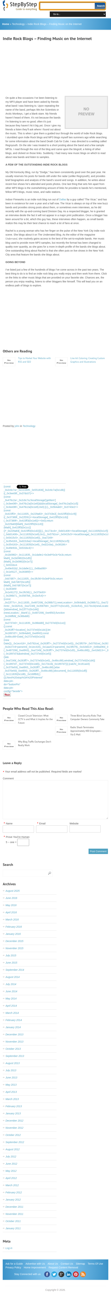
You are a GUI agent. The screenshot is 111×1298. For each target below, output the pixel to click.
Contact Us (67, 1263)
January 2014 (13, 1027)
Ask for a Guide (14, 1263)
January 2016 (13, 933)
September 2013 (14, 1056)
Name (9, 823)
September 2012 (14, 1142)
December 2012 (14, 1120)
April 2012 (11, 1178)
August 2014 (12, 977)
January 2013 (13, 1113)
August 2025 (12, 890)
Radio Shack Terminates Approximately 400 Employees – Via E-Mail (86, 731)
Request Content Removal (63, 1267)
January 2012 (13, 1199)
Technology (18, 24)
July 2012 (10, 1156)
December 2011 (14, 1206)
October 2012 (13, 1135)
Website (74, 823)
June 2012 (11, 1163)
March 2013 (12, 1099)
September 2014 (14, 969)
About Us (53, 1263)
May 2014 (10, 998)
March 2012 (12, 1185)
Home (5, 24)
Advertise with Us (35, 1263)
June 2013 (11, 1077)
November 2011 (14, 1214)
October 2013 (13, 1048)
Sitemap (80, 1263)
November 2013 (14, 1041)
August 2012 (12, 1149)
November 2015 (14, 948)
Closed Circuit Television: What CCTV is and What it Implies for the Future (35, 719)
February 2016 (13, 926)
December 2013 (14, 1034)
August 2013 (12, 1063)
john (17, 426)
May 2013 (10, 1084)
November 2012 (14, 1127)
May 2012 (10, 1170)
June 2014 (11, 991)
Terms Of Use (95, 1263)
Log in (8, 1248)
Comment (8, 778)
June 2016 (11, 898)
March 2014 (12, 1012)
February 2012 (13, 1192)
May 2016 (10, 905)
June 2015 (11, 962)
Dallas (62, 199)
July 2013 (10, 1070)
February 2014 (13, 1020)
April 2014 (11, 1005)
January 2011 (13, 1228)
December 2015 (14, 941)
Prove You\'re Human (17, 837)
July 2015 (10, 955)
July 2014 (10, 984)
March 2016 (12, 919)
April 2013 (11, 1091)
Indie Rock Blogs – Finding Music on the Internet (54, 24)
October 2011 (13, 1221)
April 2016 (11, 912)
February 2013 (13, 1106)
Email (42, 823)
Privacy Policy (13, 1267)
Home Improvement (35, 1267)
